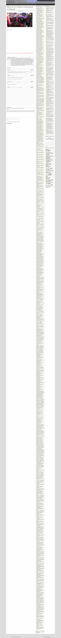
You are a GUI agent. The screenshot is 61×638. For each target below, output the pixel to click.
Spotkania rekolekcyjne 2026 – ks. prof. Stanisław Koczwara (39, 421)
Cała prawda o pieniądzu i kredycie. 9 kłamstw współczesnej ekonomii (50, 102)
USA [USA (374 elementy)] (52, 185)
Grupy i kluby (28, 4)
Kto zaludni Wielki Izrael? (41, 190)
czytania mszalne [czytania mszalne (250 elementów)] (49, 156)
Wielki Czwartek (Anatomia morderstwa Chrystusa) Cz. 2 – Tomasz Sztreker (49, 131)
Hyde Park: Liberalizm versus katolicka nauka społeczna (40, 324)
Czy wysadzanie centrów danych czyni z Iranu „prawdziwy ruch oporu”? (50, 112)
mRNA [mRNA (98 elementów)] (46, 167)
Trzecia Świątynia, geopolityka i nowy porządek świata (40, 494)
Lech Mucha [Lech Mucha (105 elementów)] (47, 162)
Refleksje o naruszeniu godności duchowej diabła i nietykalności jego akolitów (40, 392)
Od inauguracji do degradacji (49, 79)
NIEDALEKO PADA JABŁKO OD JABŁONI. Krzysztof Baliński (39, 507)
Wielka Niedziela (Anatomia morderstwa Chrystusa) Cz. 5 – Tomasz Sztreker (49, 119)
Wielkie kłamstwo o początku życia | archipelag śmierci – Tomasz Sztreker (49, 36)
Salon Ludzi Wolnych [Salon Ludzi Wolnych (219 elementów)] (48, 178)
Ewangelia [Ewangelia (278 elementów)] (48, 158)
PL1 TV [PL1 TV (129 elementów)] (47, 174)
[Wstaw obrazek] (13, 110)
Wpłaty (35, 4)
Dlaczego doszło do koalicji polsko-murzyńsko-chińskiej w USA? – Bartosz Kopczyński (49, 45)
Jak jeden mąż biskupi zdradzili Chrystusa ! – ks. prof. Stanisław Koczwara (49, 50)
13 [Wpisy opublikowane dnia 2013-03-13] (48, 142)
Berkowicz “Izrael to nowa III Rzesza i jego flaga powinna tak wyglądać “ (49, 31)
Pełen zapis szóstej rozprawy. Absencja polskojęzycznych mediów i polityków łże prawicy (49, 28)
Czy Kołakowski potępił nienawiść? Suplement (39, 65)
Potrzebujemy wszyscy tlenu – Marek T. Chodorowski (39, 483)
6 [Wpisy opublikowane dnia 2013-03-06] (48, 141)
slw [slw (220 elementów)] (46, 180)
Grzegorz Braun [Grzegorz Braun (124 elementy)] (48, 159)
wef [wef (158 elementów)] (46, 186)
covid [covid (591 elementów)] (47, 154)
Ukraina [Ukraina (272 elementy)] (49, 183)
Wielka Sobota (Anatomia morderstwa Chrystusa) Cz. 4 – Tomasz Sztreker (49, 124)
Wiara (8, 4)
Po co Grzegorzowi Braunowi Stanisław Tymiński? (40, 435)
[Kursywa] (9, 110)
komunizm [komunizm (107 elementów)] (52, 160)
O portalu (32, 4)
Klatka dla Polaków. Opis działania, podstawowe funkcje (39, 309)
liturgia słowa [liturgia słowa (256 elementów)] (48, 164)
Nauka (16, 4)
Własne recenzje (23, 4)
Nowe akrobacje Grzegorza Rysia (50, 81)
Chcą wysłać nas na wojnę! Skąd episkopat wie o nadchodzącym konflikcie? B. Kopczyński (50, 74)
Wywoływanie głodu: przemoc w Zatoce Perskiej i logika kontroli (39, 358)
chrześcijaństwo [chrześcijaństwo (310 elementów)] (49, 153)
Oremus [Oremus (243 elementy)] (51, 170)
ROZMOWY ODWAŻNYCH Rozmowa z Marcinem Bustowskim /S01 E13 (49, 71)
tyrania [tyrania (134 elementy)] (52, 182)
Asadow (20, 11)
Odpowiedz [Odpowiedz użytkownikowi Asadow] (32, 81)
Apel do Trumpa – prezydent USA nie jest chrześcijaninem (40, 284)
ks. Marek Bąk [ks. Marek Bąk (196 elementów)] (48, 161)
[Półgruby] (8, 110)
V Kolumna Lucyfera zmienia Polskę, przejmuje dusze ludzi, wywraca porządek (49, 68)
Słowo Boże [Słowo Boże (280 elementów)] (48, 181)
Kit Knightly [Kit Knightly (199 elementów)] (48, 160)
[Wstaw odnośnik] (11, 110)
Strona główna (39, 0)
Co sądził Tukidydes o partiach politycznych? (39, 205)
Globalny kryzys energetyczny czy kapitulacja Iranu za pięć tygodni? (39, 492)
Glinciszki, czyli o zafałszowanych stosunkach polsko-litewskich (40, 371)
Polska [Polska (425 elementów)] (50, 174)
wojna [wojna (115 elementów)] (49, 186)
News (19, 4)
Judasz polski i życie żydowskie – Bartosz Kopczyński (40, 535)
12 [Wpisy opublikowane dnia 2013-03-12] (47, 142)
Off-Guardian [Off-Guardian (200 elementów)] (48, 169)
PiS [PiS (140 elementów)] (49, 171)
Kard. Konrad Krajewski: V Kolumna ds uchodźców (40, 344)
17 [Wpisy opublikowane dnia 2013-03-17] (53, 142)
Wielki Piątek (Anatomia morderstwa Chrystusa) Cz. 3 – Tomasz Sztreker (49, 126)
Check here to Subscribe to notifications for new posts (13, 122)
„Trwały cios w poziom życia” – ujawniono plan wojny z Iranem (40, 189)
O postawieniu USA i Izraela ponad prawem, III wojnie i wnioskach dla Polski (40, 456)
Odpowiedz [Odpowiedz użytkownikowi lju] (32, 75)
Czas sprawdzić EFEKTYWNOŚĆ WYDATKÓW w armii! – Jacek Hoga (50, 90)
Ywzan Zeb (37, 16)
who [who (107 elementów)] (47, 186)
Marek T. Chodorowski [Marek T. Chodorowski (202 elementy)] (48, 166)
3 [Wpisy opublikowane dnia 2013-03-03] (53, 140)
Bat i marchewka (48, 107)
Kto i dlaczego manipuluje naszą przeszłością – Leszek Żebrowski (40, 353)
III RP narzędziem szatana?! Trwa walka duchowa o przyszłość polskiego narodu (40, 593)
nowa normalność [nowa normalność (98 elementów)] (48, 168)
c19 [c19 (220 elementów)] (48, 151)
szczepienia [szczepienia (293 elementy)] (50, 180)
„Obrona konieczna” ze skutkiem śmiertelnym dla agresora (40, 83)
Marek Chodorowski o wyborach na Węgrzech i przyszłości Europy (39, 21)
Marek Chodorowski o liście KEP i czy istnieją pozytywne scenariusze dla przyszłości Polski (50, 95)
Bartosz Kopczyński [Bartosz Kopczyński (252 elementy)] (48, 150)
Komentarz (8, 109)
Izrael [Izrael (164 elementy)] (51, 159)
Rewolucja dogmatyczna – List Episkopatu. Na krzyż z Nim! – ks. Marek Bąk (40, 399)
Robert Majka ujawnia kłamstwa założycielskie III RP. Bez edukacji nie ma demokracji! (50, 52)
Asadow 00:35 (20, 87)
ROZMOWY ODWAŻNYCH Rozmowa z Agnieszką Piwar (39, 8)
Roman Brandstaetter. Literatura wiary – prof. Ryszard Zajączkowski (49, 99)
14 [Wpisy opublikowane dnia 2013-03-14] (49, 142)
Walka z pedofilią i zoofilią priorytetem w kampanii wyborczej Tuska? (50, 57)
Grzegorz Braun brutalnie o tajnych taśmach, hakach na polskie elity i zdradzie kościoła (49, 92)
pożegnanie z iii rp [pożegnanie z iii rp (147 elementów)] (48, 175)
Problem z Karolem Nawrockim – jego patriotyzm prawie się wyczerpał (39, 548)
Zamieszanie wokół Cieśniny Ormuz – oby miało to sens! (40, 147)
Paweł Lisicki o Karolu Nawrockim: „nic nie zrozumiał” (39, 468)
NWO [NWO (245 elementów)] (51, 168)
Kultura (14, 4)
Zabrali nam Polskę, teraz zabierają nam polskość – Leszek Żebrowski (50, 64)
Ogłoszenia (40, 322)
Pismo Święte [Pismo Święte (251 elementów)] (48, 172)
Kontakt (43, 0)
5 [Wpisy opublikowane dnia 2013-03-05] (47, 141)
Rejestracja (52, 0)
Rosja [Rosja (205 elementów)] (47, 176)
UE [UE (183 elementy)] (46, 183)
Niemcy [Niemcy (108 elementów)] (48, 167)
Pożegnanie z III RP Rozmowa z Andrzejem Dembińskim (39, 423)
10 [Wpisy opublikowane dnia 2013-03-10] (53, 141)
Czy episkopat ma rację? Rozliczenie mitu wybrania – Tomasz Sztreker (40, 489)
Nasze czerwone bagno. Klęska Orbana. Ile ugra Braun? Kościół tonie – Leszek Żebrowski (49, 23)
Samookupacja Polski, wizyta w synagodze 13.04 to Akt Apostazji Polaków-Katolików (40, 607)
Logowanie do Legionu (47, 0)
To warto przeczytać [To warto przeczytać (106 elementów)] (48, 182)
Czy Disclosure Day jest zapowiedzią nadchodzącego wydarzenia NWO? (40, 554)
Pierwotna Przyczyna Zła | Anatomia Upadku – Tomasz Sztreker (49, 55)
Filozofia (11, 4)
